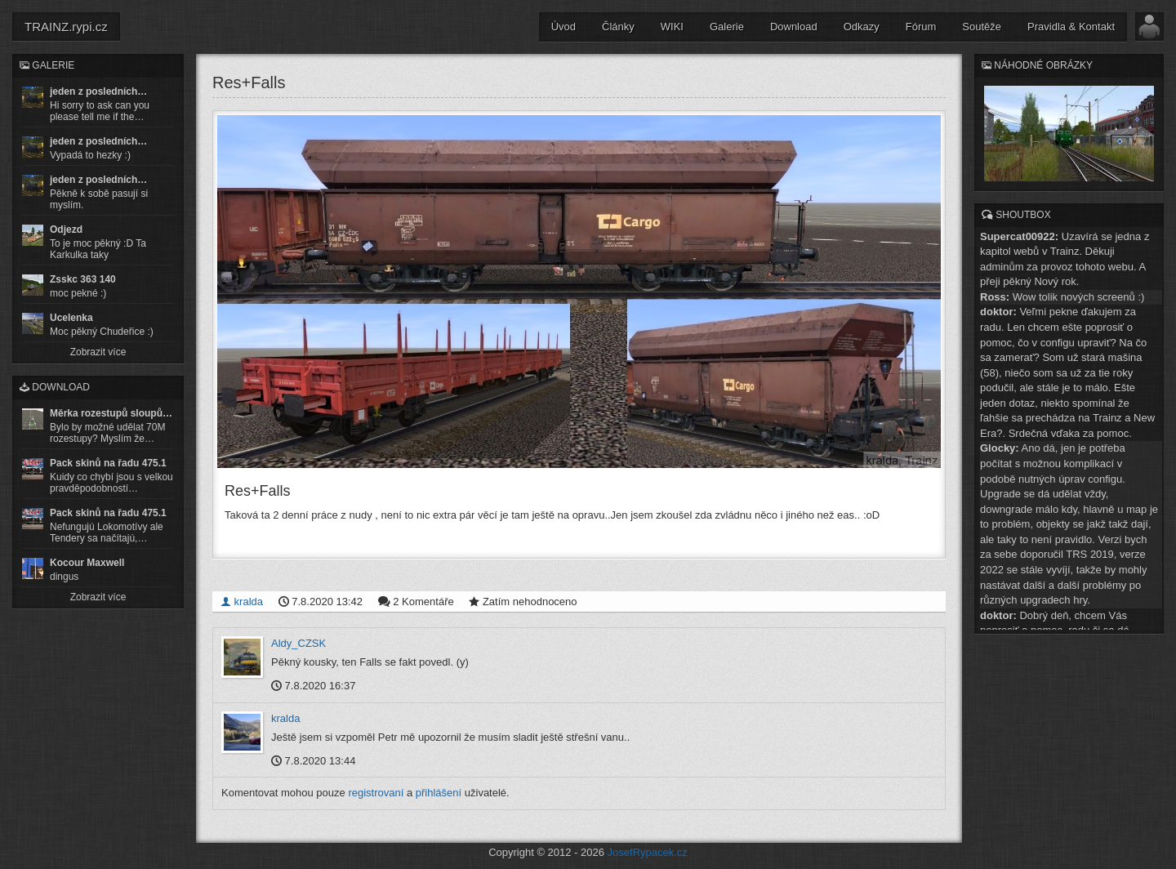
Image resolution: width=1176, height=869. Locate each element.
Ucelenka (71, 317)
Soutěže (981, 26)
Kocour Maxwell (87, 562)
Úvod (563, 26)
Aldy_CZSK (298, 643)
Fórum (921, 26)
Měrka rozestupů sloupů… (111, 413)
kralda (241, 601)
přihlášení (438, 793)
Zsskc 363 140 (83, 279)
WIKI (672, 26)
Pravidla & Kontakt (1071, 26)
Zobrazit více (98, 352)
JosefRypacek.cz (648, 852)
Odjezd (66, 229)
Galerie (727, 26)
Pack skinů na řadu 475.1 (108, 463)
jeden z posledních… (98, 91)
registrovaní (375, 793)
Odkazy (862, 26)
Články (618, 26)
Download (793, 26)
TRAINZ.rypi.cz (66, 26)
